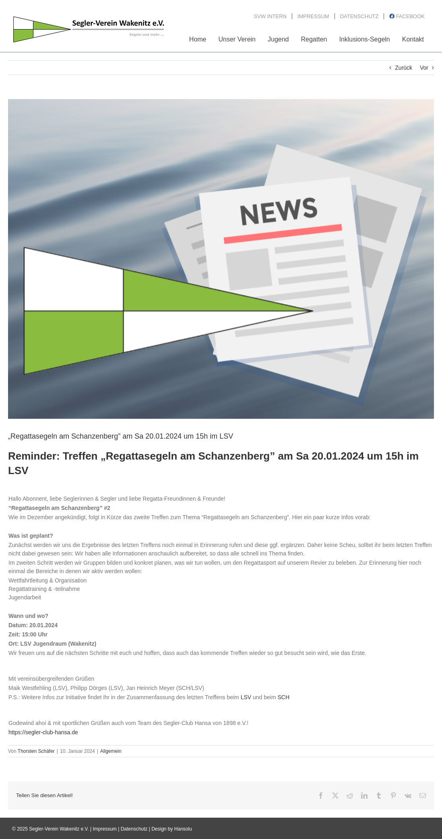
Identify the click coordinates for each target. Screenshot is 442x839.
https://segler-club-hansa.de (43, 732)
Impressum (105, 829)
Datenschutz (134, 829)
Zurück (403, 67)
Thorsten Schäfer (36, 751)
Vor (424, 67)
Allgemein (111, 751)
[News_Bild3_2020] (221, 259)
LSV (246, 697)
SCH (283, 697)
